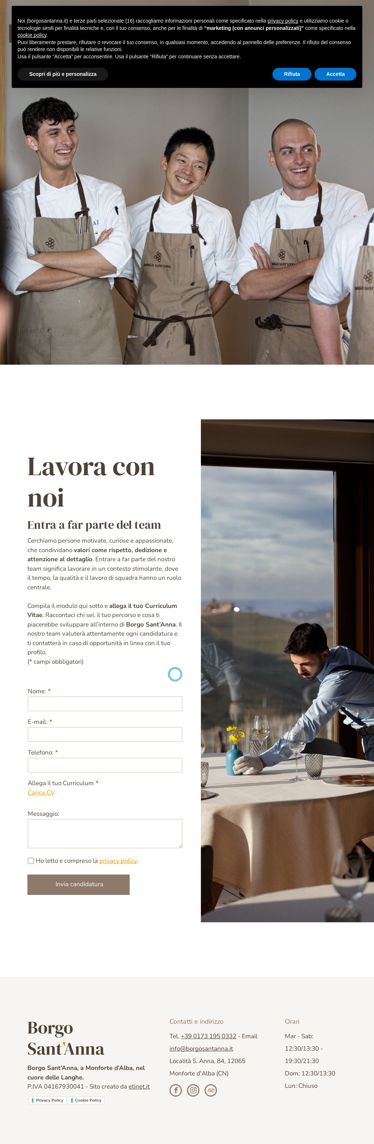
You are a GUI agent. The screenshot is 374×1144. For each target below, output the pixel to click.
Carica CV (41, 792)
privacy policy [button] (283, 21)
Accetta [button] (335, 74)
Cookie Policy (88, 1100)
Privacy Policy (50, 1100)
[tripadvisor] (211, 1091)
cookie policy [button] (32, 35)
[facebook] (175, 1091)
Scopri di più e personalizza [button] (62, 74)
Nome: (37, 691)
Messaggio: (43, 814)
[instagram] (193, 1091)
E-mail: (37, 722)
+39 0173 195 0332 (208, 1036)
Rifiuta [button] (292, 74)
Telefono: (40, 752)
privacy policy (118, 861)
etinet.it (139, 1086)
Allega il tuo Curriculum (61, 783)
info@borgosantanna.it (201, 1048)
